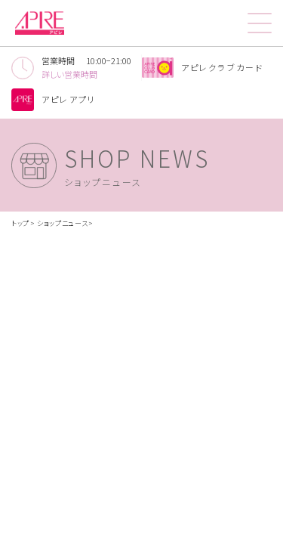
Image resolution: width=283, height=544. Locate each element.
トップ (20, 223)
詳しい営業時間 (69, 74)
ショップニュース (62, 223)
